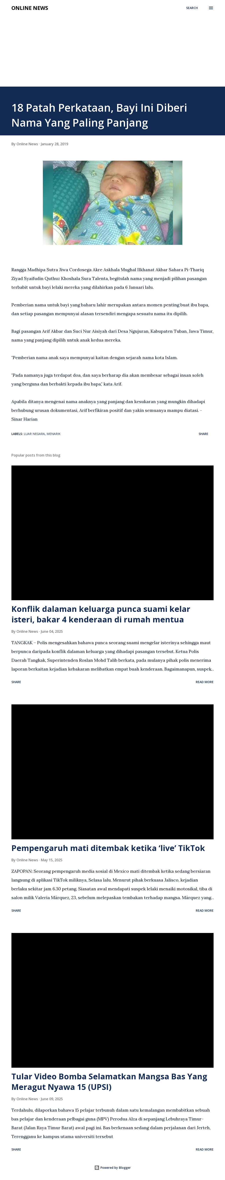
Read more (205, 682)
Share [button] (203, 434)
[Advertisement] (112, 53)
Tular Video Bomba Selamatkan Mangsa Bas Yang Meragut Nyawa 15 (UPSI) (109, 1081)
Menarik (53, 434)
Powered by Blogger (112, 1167)
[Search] (192, 8)
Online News (29, 7)
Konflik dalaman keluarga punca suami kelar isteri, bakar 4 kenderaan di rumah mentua (100, 614)
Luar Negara (34, 434)
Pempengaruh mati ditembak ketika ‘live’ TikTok (108, 848)
